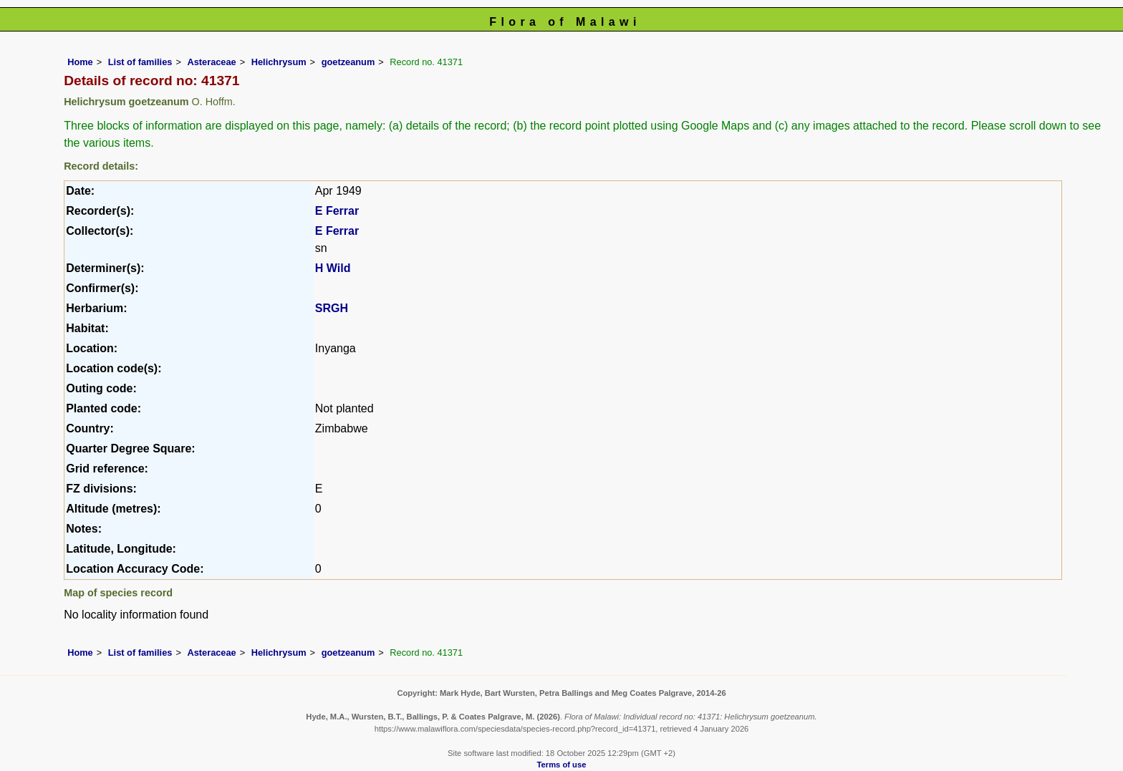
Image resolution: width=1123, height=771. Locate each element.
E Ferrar (337, 211)
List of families (140, 62)
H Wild (333, 268)
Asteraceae (211, 62)
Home (80, 62)
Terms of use (562, 764)
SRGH (331, 308)
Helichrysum (279, 62)
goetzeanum (348, 62)
